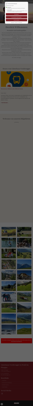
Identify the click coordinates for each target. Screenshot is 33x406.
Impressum (16, 22)
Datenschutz (12, 22)
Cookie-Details (20, 22)
